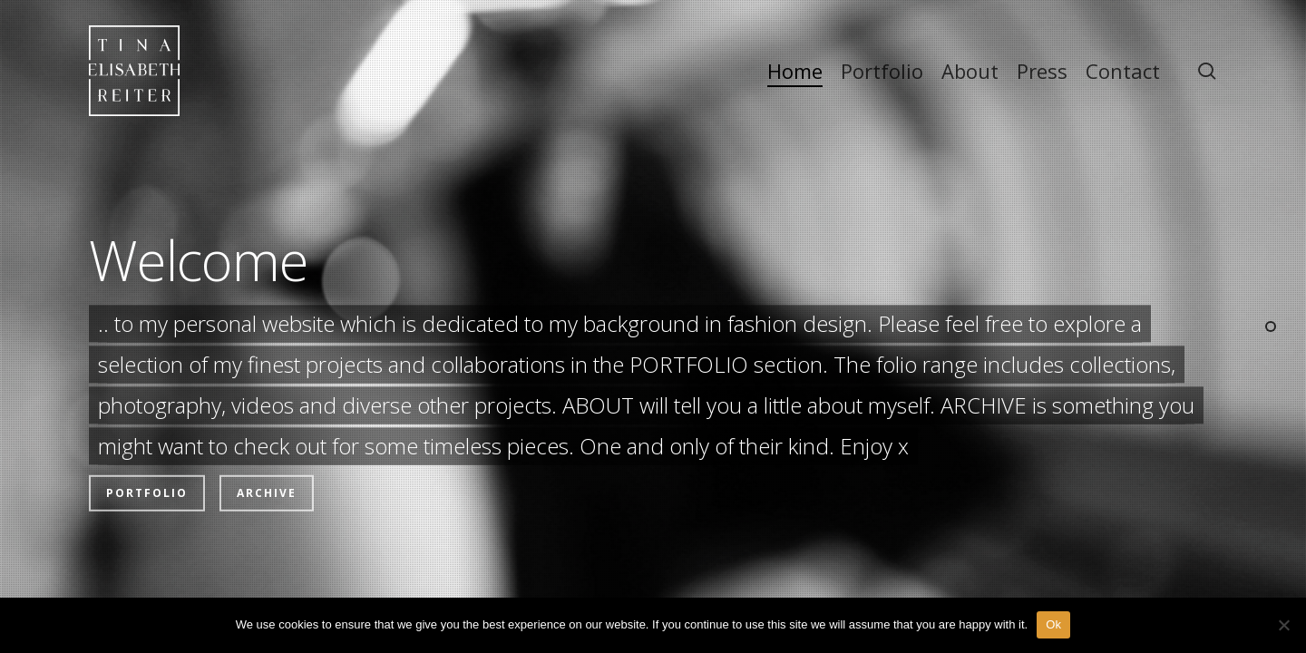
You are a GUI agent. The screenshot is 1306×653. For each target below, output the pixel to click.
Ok (1053, 624)
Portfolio (147, 457)
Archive (267, 457)
